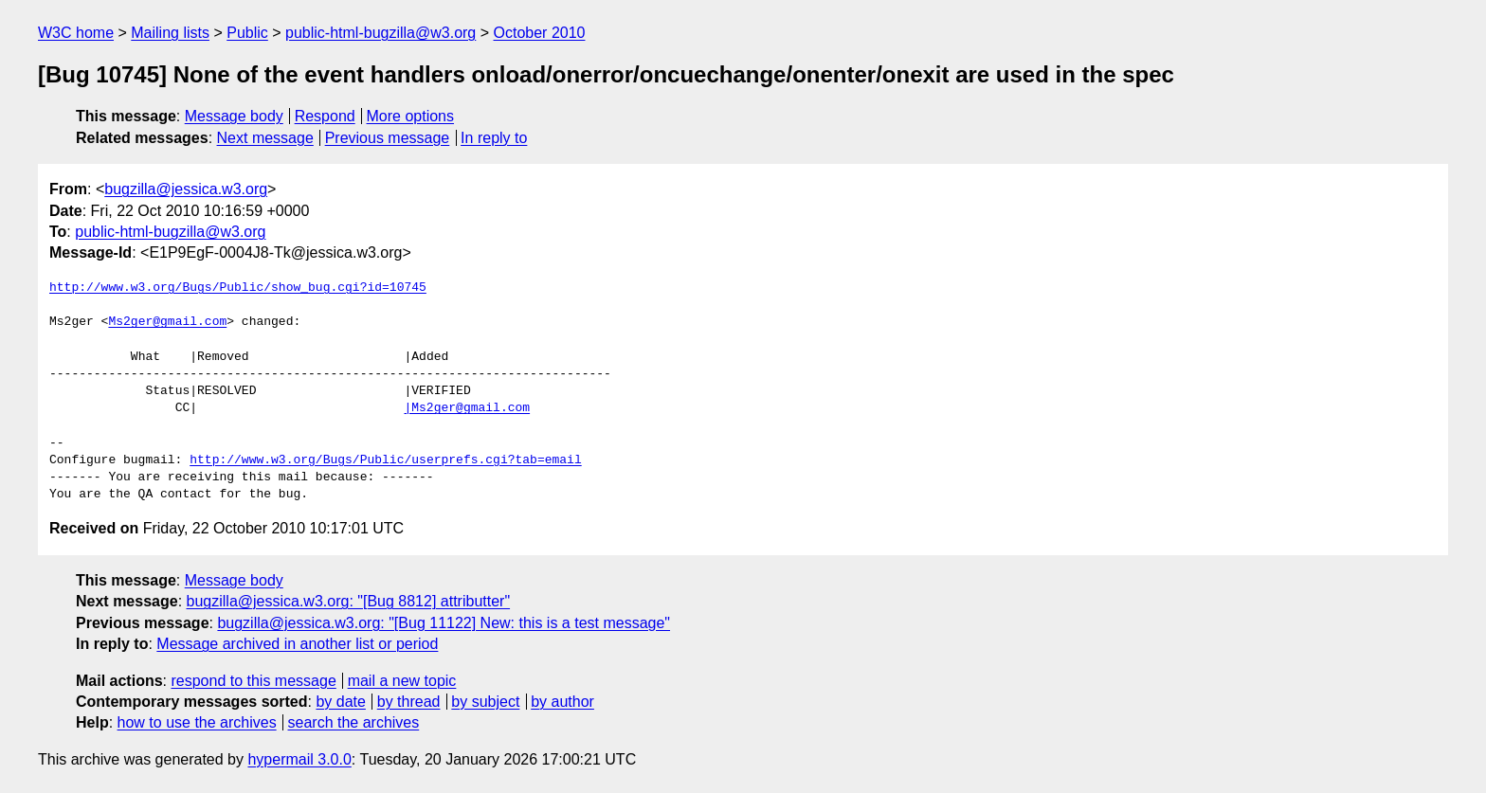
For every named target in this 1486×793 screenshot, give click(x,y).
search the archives (354, 722)
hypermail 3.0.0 (299, 759)
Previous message (387, 138)
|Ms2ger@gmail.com (467, 408)
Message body (234, 116)
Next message (265, 138)
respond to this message (253, 681)
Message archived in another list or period (297, 644)
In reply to (494, 138)
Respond (325, 116)
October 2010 (540, 33)
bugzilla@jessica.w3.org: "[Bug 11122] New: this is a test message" (443, 623)
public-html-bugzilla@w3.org (380, 33)
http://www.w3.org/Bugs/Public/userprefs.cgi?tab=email (385, 460)
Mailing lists (170, 33)
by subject (485, 702)
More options (411, 116)
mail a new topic (402, 681)
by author (562, 702)
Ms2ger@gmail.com (167, 322)
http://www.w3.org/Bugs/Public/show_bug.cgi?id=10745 (237, 288)
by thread (409, 702)
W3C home (76, 33)
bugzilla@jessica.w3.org (185, 189)
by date (340, 702)
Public (247, 33)
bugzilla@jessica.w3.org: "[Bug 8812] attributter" (349, 601)
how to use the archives (197, 722)
